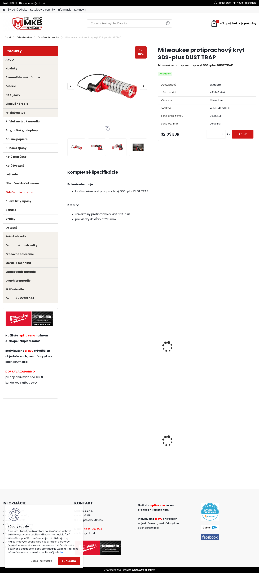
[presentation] (70, 86)
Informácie (65, 9)
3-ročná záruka (17, 9)
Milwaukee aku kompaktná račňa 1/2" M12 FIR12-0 (184, 443)
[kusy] (216, 134)
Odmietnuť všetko (41, 561)
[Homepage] (4, 9)
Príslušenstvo (24, 37)
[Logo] (26, 23)
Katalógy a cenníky (42, 9)
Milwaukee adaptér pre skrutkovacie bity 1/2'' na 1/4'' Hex (233, 445)
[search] (168, 24)
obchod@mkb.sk (16, 362)
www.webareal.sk (143, 569)
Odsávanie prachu (48, 37)
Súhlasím (69, 561)
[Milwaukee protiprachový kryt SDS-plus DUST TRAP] (107, 86)
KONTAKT (80, 9)
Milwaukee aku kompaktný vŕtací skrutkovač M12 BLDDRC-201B (136, 444)
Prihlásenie (224, 3)
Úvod (8, 37)
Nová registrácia (246, 3)
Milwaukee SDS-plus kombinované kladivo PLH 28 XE (89, 352)
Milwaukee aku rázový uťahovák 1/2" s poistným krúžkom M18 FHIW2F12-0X (87, 445)
